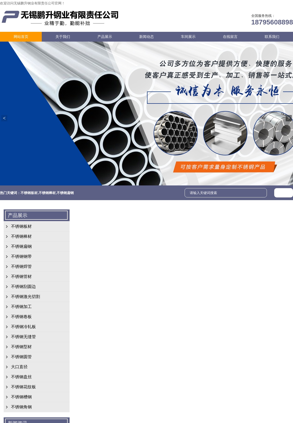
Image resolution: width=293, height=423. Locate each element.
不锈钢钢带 (21, 256)
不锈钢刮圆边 (23, 286)
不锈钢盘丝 (21, 377)
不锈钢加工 (21, 306)
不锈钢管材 (21, 276)
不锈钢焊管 (21, 266)
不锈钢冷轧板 (23, 326)
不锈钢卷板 (21, 316)
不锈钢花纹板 (23, 387)
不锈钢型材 (21, 346)
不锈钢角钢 (21, 407)
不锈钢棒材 (47, 193)
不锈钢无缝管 (23, 336)
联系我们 (259, 3)
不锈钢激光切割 (25, 296)
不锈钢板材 (29, 193)
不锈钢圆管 (21, 356)
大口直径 (19, 367)
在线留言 (239, 3)
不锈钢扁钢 (65, 193)
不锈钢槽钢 (21, 397)
